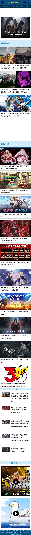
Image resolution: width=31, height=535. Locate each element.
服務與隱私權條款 (25, 530)
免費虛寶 (15, 6)
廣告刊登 (15, 530)
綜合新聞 (7, 6)
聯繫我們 (8, 530)
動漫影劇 (22, 6)
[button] (28, 27)
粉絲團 (2, 530)
